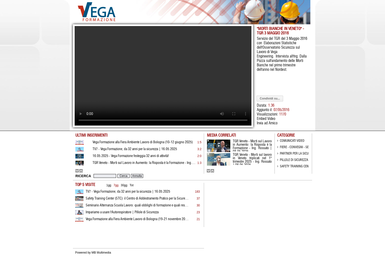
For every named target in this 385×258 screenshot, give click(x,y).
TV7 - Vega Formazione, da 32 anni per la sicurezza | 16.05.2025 (128, 191)
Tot (132, 185)
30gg (124, 185)
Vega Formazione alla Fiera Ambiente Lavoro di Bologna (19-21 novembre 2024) (137, 219)
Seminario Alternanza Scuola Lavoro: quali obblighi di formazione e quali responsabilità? (137, 205)
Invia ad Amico (267, 123)
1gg (108, 185)
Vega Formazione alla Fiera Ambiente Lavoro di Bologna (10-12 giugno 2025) (143, 142)
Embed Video (266, 119)
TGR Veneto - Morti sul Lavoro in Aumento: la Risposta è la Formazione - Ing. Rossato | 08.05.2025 (144, 163)
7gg (115, 185)
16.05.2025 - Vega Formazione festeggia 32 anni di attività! (131, 156)
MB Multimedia (101, 252)
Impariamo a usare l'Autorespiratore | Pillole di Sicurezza (122, 212)
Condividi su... (270, 98)
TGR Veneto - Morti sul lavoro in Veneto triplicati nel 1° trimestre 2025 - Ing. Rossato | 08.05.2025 (252, 159)
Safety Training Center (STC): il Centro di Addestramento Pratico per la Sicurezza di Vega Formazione (137, 198)
